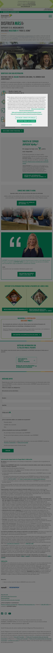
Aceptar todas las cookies (26, 121)
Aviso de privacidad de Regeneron (26, 110)
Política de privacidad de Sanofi (37, 108)
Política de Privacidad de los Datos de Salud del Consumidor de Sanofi (26, 112)
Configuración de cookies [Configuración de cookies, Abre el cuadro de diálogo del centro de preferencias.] (26, 124)
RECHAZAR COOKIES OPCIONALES (26, 117)
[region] (26, 110)
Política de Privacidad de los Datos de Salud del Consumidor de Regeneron (26, 114)
